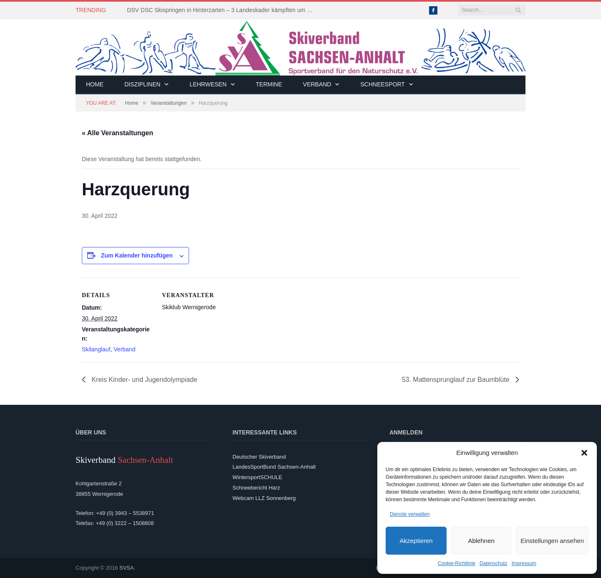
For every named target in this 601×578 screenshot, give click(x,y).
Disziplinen (142, 84)
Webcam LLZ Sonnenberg (264, 498)
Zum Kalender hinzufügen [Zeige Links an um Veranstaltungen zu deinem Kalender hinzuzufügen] (137, 255)
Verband (317, 84)
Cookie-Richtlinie (456, 563)
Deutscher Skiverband (259, 457)
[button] (584, 453)
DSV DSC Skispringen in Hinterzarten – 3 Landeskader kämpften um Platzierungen (223, 10)
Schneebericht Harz (256, 488)
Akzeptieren (415, 540)
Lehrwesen (207, 84)
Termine (269, 84)
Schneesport (382, 84)
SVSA (126, 568)
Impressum (524, 563)
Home (95, 84)
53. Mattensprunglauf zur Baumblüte (456, 379)
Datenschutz (494, 563)
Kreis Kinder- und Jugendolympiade (143, 379)
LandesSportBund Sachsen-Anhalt (274, 467)
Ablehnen (481, 540)
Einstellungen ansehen (552, 540)
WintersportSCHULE (257, 477)
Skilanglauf (96, 349)
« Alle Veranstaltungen (117, 132)
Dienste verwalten (409, 514)
